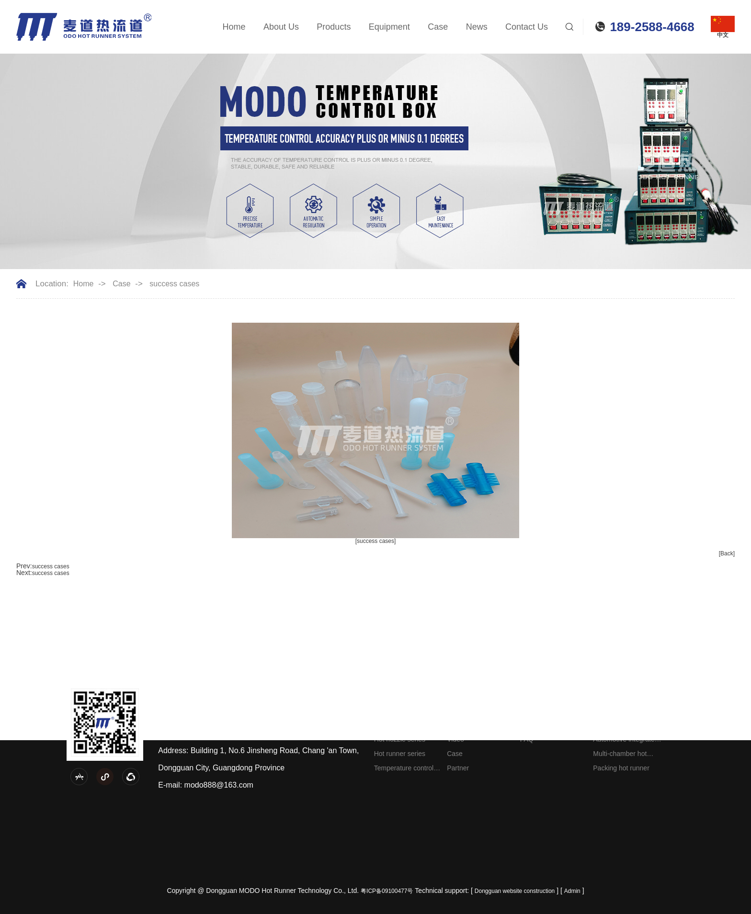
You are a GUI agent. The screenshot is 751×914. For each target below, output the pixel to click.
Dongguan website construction (515, 891)
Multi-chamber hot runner (620, 755)
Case (438, 27)
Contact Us (526, 27)
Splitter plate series (402, 725)
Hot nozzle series (399, 739)
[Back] (727, 553)
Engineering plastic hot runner (627, 712)
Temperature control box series (404, 769)
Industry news (540, 725)
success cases (174, 284)
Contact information (695, 710)
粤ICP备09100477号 (387, 891)
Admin (572, 891)
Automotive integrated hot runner (625, 740)
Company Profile (472, 710)
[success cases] (375, 541)
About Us (281, 27)
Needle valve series (403, 710)
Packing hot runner (621, 768)
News (477, 27)
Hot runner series (399, 753)
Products (334, 27)
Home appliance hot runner (623, 726)
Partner (458, 768)
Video (455, 739)
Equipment (389, 27)
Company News (544, 710)
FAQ (527, 739)
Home (234, 27)
